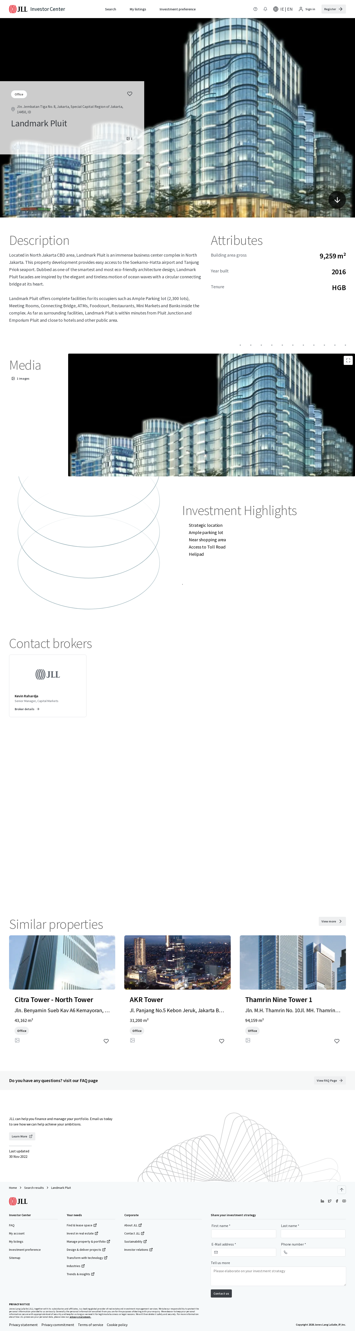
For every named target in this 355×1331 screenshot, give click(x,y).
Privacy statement (23, 1324)
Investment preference (25, 1250)
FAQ (11, 1225)
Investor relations (138, 1250)
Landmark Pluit (61, 1188)
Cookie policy (117, 1324)
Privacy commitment (57, 1324)
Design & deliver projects (86, 1250)
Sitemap (14, 1258)
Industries (76, 1266)
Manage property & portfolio (88, 1241)
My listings (16, 1241)
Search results (34, 1188)
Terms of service (90, 1324)
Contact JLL (134, 1233)
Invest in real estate (82, 1233)
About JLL (133, 1225)
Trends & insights (81, 1274)
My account (16, 1233)
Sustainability (135, 1241)
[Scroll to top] (341, 1189)
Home (13, 1188)
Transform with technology (87, 1258)
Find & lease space (82, 1225)
